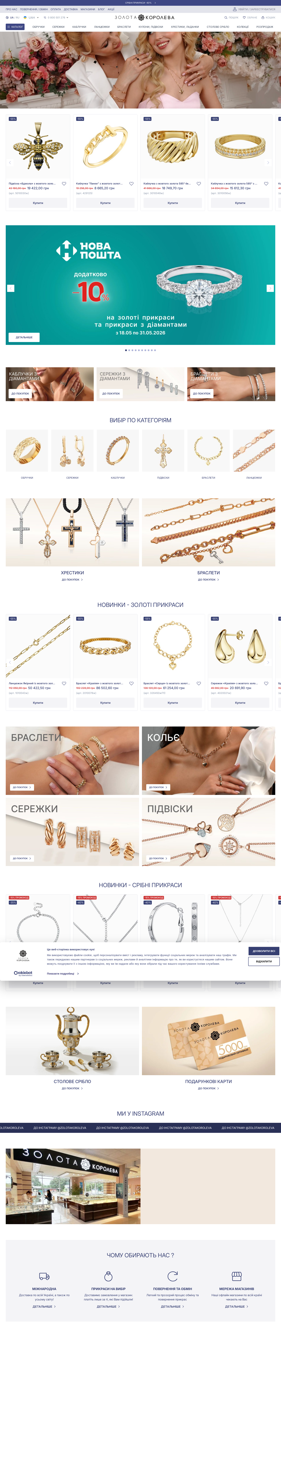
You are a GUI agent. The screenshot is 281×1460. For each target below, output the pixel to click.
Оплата (56, 9)
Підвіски (163, 478)
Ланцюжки (102, 26)
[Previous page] (10, 162)
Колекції (243, 26)
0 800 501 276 (56, 17)
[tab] (126, 351)
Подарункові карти (208, 1082)
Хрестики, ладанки (185, 26)
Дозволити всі (251, 1426)
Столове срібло (218, 26)
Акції (111, 9)
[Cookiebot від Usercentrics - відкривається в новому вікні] (23, 1453)
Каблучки (79, 26)
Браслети (124, 26)
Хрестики (72, 574)
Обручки (38, 26)
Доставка (71, 9)
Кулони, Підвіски (151, 26)
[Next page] (268, 162)
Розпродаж (264, 26)
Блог (101, 9)
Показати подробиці (60, 1452)
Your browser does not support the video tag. (140, 54)
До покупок (20, 394)
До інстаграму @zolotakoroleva (80, 1129)
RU (17, 17)
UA (12, 17)
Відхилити (251, 1438)
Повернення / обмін (34, 9)
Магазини (88, 9)
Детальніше (24, 337)
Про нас (11, 9)
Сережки (58, 26)
